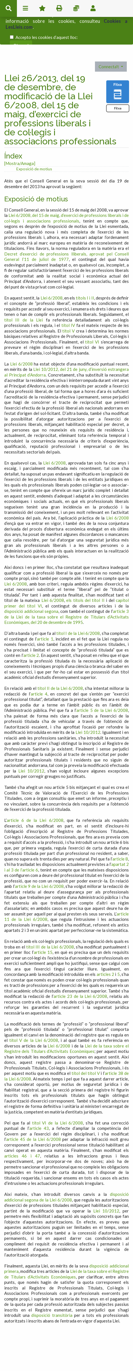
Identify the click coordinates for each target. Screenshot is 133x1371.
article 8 (120, 834)
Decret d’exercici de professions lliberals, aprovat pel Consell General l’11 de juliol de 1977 (66, 231)
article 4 (39, 669)
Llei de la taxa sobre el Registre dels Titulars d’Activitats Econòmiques (66, 1023)
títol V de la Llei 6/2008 (33, 1015)
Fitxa (117, 83)
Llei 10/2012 (88, 707)
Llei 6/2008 (52, 273)
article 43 (39, 1103)
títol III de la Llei (23, 295)
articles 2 (105, 949)
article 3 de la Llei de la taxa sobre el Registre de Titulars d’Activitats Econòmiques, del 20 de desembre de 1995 (66, 592)
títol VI (92, 317)
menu (25, 8)
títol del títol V (86, 1048)
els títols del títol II (85, 575)
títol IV (68, 300)
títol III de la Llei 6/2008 (50, 922)
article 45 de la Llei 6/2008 (33, 1114)
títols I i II (85, 273)
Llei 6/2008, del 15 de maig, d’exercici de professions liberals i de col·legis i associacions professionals (66, 193)
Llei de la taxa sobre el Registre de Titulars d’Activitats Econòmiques (66, 1249)
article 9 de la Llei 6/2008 (39, 861)
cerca (8, 8)
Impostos (76, 8)
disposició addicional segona (31, 586)
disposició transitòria (51, 1290)
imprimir (59, 8)
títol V (68, 306)
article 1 (45, 614)
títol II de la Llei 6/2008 (60, 663)
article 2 (31, 630)
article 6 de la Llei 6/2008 (35, 795)
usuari (93, 8)
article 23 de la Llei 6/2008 (80, 971)
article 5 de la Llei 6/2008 (102, 685)
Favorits (42, 8)
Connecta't (109, 41)
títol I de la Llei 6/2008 (78, 608)
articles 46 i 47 (22, 1131)
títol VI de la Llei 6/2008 (57, 1098)
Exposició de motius (34, 144)
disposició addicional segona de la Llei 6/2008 (66, 1172)
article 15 (43, 927)
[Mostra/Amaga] (19, 138)
